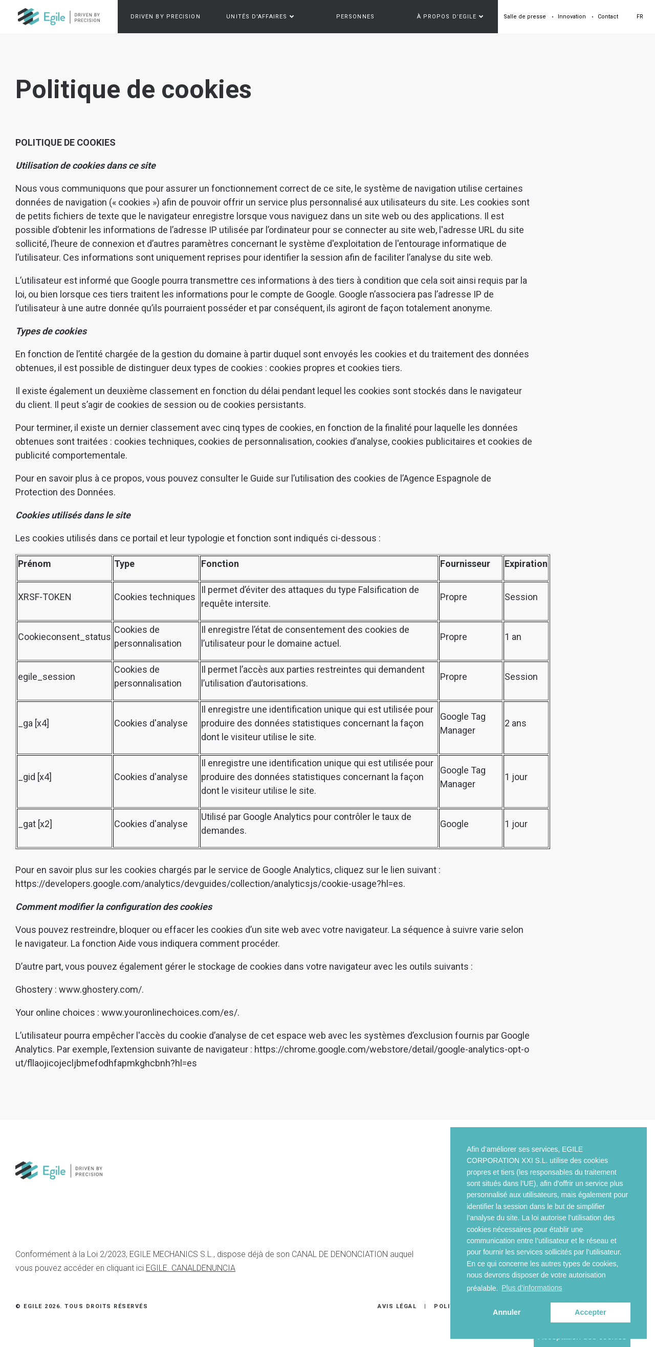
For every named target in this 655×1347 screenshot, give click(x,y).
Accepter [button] (590, 1312)
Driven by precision (165, 16)
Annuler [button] (506, 1312)
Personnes (355, 16)
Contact (608, 16)
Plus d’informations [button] (531, 1288)
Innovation (572, 16)
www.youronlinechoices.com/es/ (169, 1012)
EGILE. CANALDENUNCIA (190, 1268)
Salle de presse (525, 16)
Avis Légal (397, 1306)
